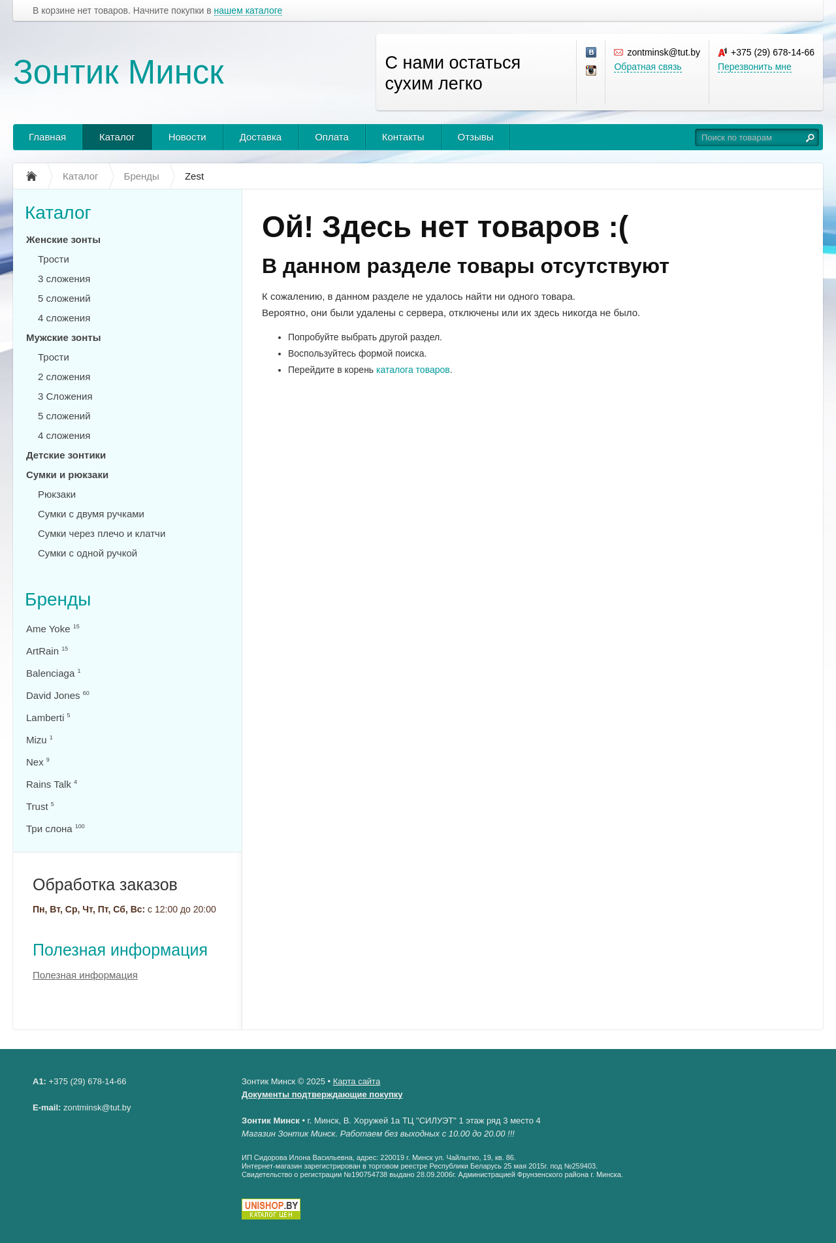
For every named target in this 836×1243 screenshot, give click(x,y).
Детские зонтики (66, 454)
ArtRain (47, 650)
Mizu (39, 739)
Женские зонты (63, 239)
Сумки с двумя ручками (91, 513)
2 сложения (64, 376)
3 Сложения (65, 396)
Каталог (117, 136)
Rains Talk (51, 784)
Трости (53, 259)
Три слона (55, 828)
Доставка (260, 136)
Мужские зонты (63, 337)
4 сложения (64, 317)
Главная (47, 136)
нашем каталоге (248, 11)
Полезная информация (120, 950)
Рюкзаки (57, 494)
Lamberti (48, 717)
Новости (187, 136)
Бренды (58, 599)
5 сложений (64, 298)
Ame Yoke (53, 628)
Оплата (332, 136)
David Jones (57, 695)
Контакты (403, 136)
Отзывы (476, 136)
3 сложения (64, 278)
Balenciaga (53, 673)
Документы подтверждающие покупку (322, 1094)
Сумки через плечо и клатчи (101, 533)
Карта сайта (356, 1081)
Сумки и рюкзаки (67, 474)
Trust (40, 806)
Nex (38, 761)
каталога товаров (413, 369)
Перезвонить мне (755, 66)
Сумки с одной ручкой (87, 552)
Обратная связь (647, 66)
